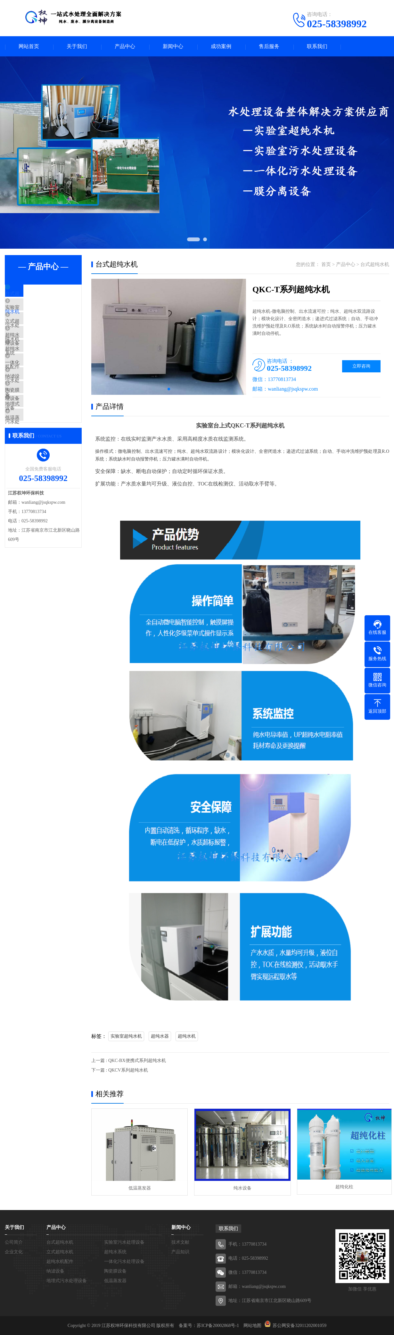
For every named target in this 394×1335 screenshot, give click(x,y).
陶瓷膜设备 (32, 427)
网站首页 (29, 46)
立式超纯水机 (34, 332)
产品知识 (180, 1251)
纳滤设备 (29, 408)
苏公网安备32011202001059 (299, 1325)
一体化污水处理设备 (41, 389)
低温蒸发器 (32, 465)
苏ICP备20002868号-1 (218, 1325)
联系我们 (317, 46)
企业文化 (14, 1251)
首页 (326, 265)
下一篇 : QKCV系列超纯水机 (119, 1070)
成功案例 (221, 46)
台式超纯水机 (34, 294)
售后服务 (269, 46)
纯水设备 (240, 1187)
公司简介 (14, 1242)
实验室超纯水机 (126, 1036)
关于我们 (77, 46)
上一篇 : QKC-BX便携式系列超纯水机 (128, 1061)
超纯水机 (187, 1036)
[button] (169, 389)
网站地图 (252, 1325)
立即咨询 (361, 366)
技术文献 (180, 1242)
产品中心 (125, 46)
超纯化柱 (341, 1187)
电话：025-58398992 (248, 1258)
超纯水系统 (32, 351)
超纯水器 (160, 1036)
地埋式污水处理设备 (41, 446)
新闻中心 (173, 46)
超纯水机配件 (34, 370)
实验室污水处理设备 (41, 313)
